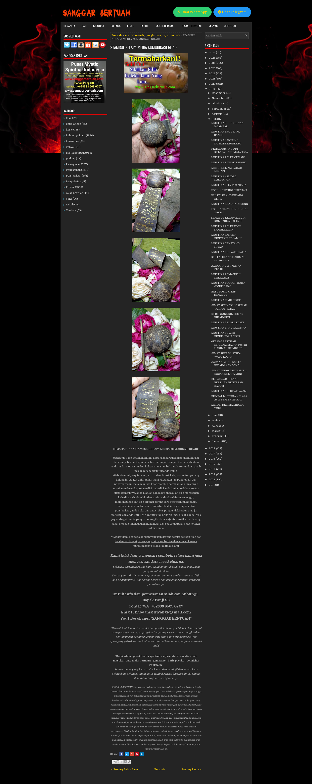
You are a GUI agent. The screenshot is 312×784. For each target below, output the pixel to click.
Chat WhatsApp (192, 12)
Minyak (213, 26)
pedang (70, 158)
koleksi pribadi (75, 135)
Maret (216, 430)
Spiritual (230, 26)
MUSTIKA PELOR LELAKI (227, 322)
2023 (212, 68)
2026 (212, 52)
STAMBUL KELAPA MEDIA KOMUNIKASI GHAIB (143, 47)
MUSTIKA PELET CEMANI (228, 157)
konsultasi (72, 141)
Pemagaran (73, 164)
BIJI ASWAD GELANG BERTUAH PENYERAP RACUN (227, 382)
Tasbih (145, 26)
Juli (214, 119)
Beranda (69, 26)
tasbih (70, 204)
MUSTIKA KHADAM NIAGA (228, 184)
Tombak (71, 210)
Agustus (217, 113)
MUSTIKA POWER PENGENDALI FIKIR (225, 334)
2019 (212, 88)
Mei (214, 420)
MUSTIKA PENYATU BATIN (229, 251)
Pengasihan (73, 169)
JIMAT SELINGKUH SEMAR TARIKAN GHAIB (229, 307)
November (219, 98)
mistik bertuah (134, 35)
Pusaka (116, 26)
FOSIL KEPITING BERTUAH (229, 190)
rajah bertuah (171, 35)
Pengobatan (73, 181)
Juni (215, 415)
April (215, 425)
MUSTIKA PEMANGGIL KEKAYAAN (226, 276)
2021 (212, 78)
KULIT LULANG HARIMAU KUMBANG (228, 259)
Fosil (130, 26)
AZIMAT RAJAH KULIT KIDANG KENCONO (226, 363)
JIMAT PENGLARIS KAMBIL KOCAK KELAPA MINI (229, 372)
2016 (212, 458)
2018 (212, 448)
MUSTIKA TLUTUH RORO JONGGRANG (228, 284)
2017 (212, 453)
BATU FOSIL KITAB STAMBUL (223, 293)
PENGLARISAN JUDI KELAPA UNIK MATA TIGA (229, 150)
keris (69, 129)
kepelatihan (73, 123)
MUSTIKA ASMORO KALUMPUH (224, 178)
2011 (212, 484)
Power (70, 187)
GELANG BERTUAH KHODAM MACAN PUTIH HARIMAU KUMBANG (229, 345)
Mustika (98, 26)
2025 (212, 57)
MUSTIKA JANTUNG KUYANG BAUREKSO (226, 142)
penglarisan (153, 35)
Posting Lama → (192, 769)
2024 (212, 62)
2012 (212, 479)
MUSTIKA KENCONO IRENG (229, 203)
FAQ (84, 26)
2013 (212, 474)
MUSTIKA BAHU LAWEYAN (229, 327)
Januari (217, 441)
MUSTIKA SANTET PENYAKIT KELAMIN (226, 236)
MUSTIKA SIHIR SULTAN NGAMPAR (227, 125)
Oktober (217, 103)
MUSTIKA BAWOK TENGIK (228, 162)
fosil (68, 118)
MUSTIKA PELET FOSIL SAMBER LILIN (226, 228)
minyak (70, 146)
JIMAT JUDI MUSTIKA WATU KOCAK (226, 355)
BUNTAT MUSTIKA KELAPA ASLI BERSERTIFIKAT (229, 398)
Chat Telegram (232, 12)
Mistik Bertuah (165, 26)
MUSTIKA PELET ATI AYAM (229, 391)
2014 (212, 469)
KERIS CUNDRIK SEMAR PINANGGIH (227, 315)
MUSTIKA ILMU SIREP (226, 300)
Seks (69, 198)
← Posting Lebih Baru (124, 769)
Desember (219, 92)
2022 (212, 73)
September (219, 108)
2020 (212, 83)
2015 (212, 463)
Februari (218, 436)
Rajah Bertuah (192, 26)
